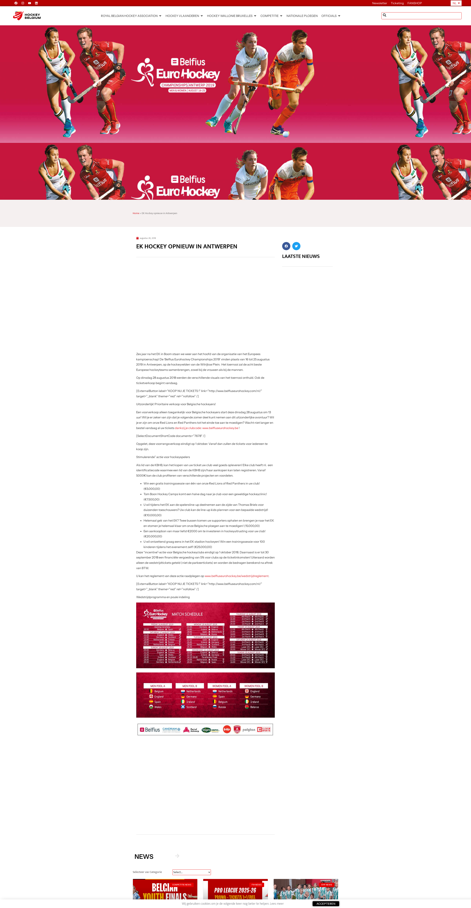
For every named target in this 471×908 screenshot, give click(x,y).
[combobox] (421, 15)
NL (454, 3)
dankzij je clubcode (188, 428)
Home (136, 213)
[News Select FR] (191, 872)
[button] (131, 16)
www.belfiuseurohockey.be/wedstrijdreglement (237, 576)
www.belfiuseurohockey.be (220, 428)
